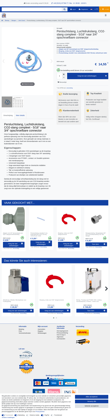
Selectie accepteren (92, 406)
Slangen (13, 20)
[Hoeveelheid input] (59, 76)
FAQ (20, 331)
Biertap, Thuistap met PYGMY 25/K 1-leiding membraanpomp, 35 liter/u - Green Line (89, 300)
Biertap (7, 20)
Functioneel (9, 415)
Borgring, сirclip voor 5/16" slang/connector (72, 51)
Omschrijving (8, 115)
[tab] (8, 115)
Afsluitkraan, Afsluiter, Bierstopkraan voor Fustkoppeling (14, 300)
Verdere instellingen (8, 417)
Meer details (20, 115)
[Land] (91, 9)
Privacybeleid (40, 411)
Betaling (21, 329)
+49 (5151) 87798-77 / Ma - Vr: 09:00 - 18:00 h (69, 3)
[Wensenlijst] (96, 9)
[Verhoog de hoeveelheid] (63, 74)
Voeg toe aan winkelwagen (92, 76)
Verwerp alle (91, 401)
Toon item (98, 244)
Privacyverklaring (62, 333)
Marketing (21, 415)
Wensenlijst (62, 82)
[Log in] (73, 9)
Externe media (34, 415)
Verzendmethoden (25, 333)
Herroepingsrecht (62, 331)
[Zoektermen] (32, 9)
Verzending (16, 248)
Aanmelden (41, 329)
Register (40, 331)
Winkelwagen (42, 333)
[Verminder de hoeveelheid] (63, 77)
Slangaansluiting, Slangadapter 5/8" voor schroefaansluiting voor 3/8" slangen (95, 234)
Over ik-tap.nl (61, 335)
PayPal (46, 415)
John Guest (21, 20)
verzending (69, 88)
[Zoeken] (64, 9)
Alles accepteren (92, 397)
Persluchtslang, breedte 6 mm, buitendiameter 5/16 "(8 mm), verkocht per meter (83, 53)
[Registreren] (83, 9)
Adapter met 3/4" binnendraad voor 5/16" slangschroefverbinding (78, 49)
